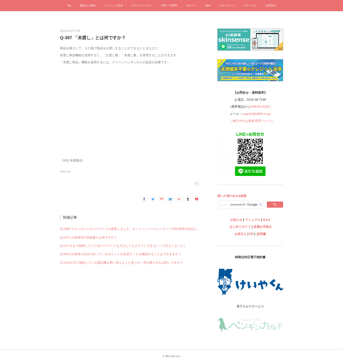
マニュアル (252, 219)
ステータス (250, 5)
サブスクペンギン (141, 5)
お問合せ (271, 5)
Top (69, 5)
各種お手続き (263, 226)
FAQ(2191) (65, 171)
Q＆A (266, 219)
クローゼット (227, 5)
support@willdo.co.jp (256, 114)
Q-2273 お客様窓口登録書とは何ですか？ (88, 237)
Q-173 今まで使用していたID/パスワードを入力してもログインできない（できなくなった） (123, 245)
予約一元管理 (169, 5)
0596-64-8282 (259, 106)
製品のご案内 (88, 5)
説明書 (261, 234)
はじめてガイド (240, 226)
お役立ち (240, 234)
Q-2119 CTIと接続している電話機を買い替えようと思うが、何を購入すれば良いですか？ (121, 262)
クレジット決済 (113, 5)
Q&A (207, 5)
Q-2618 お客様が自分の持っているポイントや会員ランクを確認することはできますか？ (120, 254)
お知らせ (236, 219)
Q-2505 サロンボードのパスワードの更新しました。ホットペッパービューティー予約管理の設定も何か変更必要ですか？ (130, 229)
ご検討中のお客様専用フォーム (251, 121)
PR (251, 234)
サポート (191, 5)
